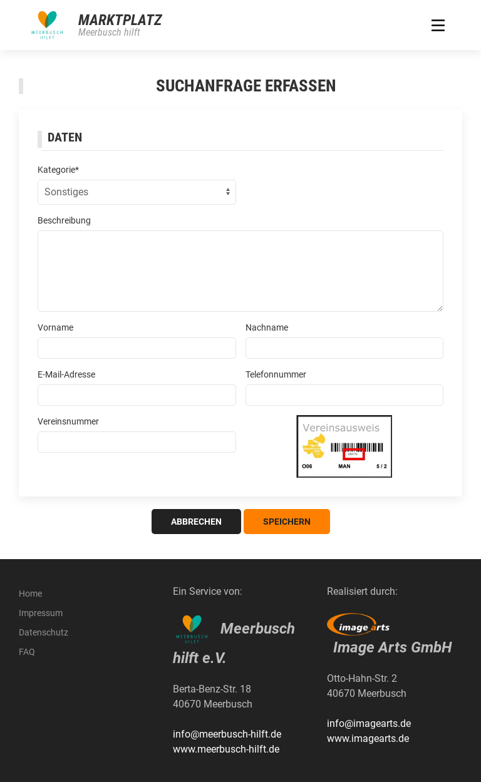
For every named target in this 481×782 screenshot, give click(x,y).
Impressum (41, 613)
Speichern (287, 522)
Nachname (267, 327)
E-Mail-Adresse (66, 374)
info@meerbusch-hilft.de (227, 734)
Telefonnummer (276, 374)
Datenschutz (43, 632)
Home (30, 594)
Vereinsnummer (68, 421)
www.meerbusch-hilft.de (226, 749)
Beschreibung (64, 220)
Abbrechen (196, 522)
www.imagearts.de (368, 738)
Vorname (55, 327)
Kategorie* (58, 170)
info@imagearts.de (369, 723)
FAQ (27, 652)
